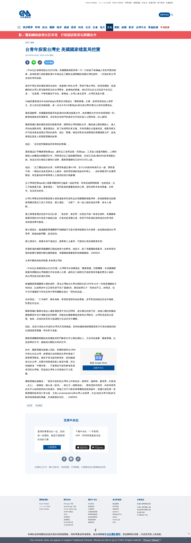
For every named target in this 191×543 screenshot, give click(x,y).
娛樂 (124, 27)
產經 (66, 27)
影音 (131, 27)
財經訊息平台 (119, 517)
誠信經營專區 (95, 520)
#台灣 (29, 405)
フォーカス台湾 (104, 3)
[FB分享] (27, 62)
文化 (109, 27)
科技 (80, 27)
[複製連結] (40, 62)
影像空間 (152, 3)
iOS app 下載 (70, 504)
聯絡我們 (92, 527)
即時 (37, 27)
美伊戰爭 (28, 27)
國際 (51, 27)
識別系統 (92, 507)
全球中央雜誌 (70, 520)
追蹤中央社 (99, 368)
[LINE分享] (34, 62)
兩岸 (59, 27)
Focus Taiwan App (71, 515)
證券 (73, 27)
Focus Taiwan (91, 3)
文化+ (67, 524)
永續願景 (169, 3)
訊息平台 (117, 514)
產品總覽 (117, 504)
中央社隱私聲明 (112, 534)
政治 (44, 27)
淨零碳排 (128, 3)
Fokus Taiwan (117, 3)
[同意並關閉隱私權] (189, 534)
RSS (115, 527)
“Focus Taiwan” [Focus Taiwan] (151, 540)
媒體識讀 (137, 3)
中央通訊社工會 (144, 525)
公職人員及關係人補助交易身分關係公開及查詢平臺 (144, 516)
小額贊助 (52, 447)
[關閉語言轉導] (189, 539)
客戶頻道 (160, 3)
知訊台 (116, 520)
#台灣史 (39, 405)
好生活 (144, 3)
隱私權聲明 (94, 524)
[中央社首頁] (25, 14)
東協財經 (153, 27)
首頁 (27, 43)
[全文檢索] (172, 15)
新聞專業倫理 (95, 517)
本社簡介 (92, 504)
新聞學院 (68, 530)
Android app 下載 (70, 509)
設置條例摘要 (95, 514)
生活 (87, 27)
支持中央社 (164, 15)
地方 (102, 27)
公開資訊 (92, 511)
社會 (95, 27)
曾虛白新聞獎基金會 (144, 506)
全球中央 (141, 27)
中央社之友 (118, 524)
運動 (116, 27)
